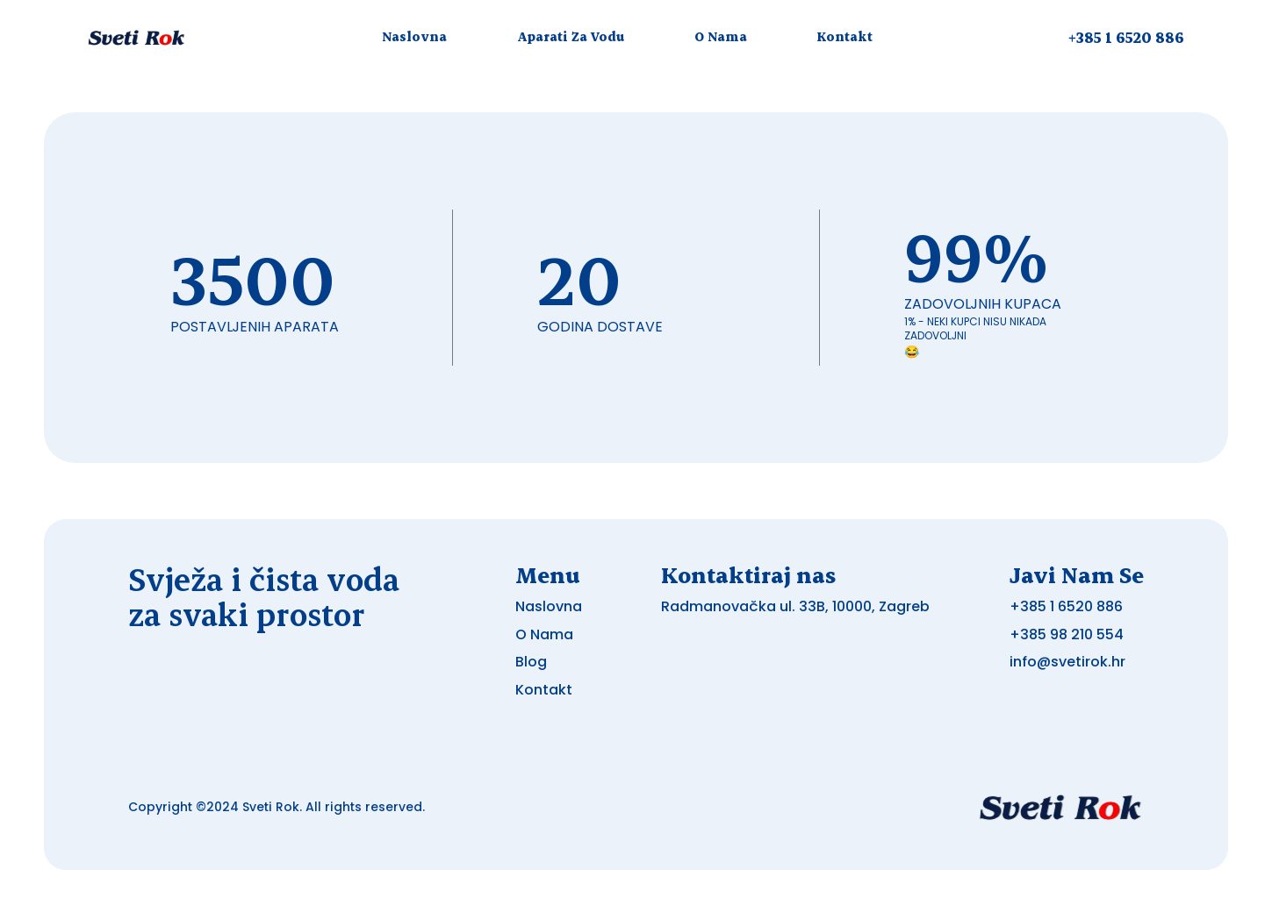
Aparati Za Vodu (570, 36)
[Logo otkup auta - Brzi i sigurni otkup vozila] (137, 37)
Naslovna (414, 36)
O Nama (720, 36)
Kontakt (845, 36)
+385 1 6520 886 (1126, 36)
